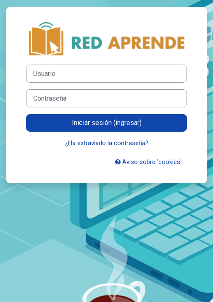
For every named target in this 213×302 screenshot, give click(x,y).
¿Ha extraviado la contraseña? (106, 143)
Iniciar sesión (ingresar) (107, 123)
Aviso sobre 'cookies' (148, 162)
